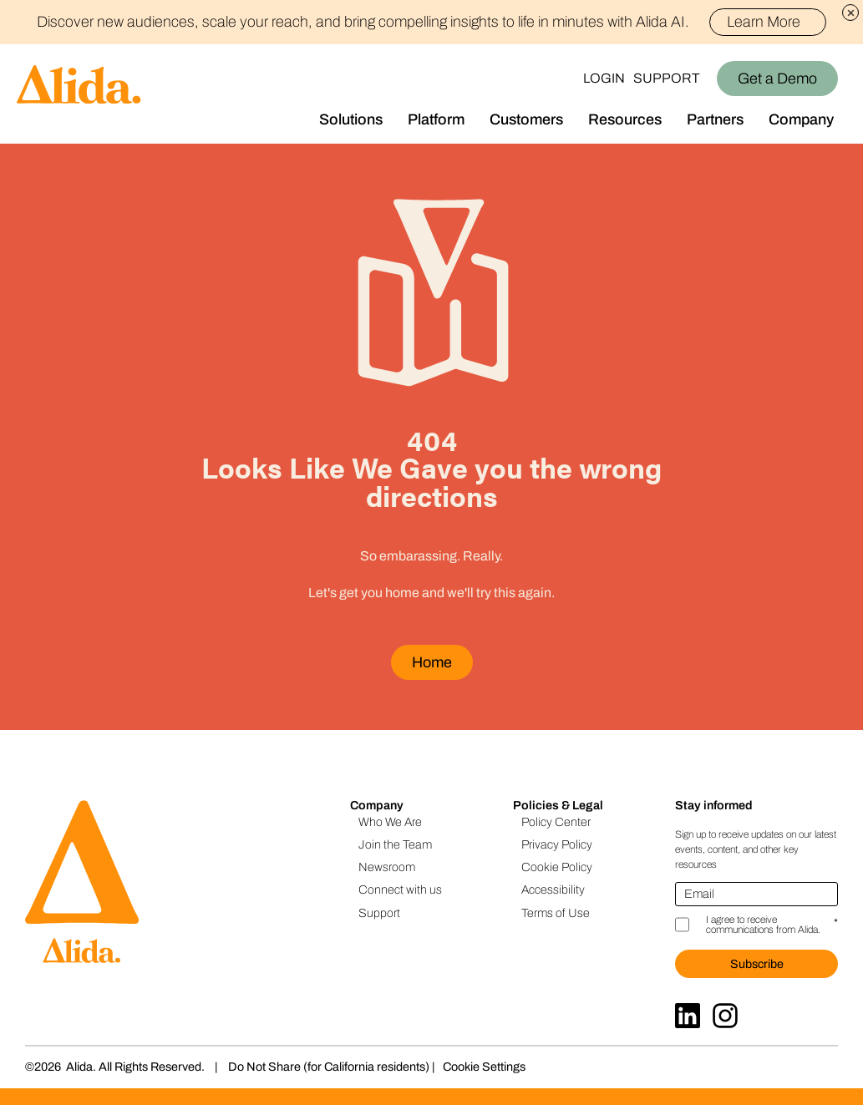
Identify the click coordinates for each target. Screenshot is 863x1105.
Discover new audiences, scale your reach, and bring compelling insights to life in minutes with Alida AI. (431, 21)
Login (604, 78)
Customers (526, 119)
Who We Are (390, 822)
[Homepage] (71, 94)
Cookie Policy (556, 867)
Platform (436, 119)
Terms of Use (555, 913)
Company (801, 119)
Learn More (771, 21)
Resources (625, 119)
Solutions (351, 119)
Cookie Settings (484, 1066)
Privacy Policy (556, 844)
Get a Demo (777, 78)
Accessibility (553, 889)
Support (666, 78)
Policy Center (556, 822)
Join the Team (395, 844)
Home (432, 662)
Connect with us (400, 889)
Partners (715, 119)
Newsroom (386, 867)
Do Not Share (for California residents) (328, 1066)
